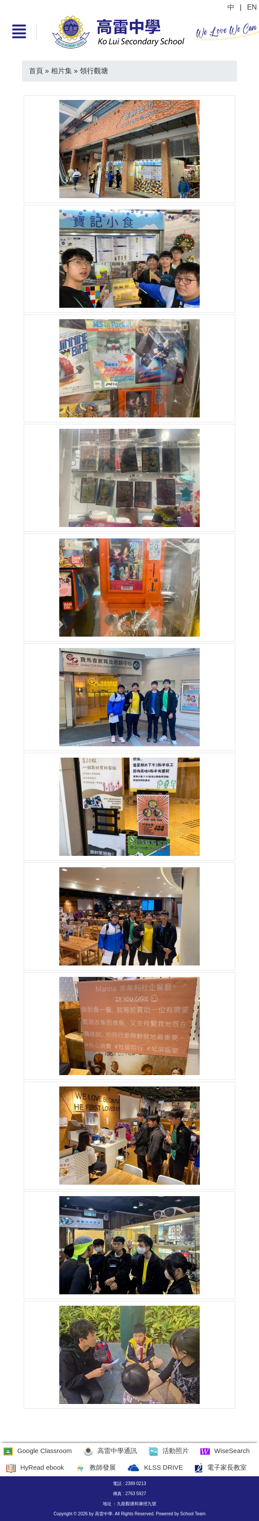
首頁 (36, 71)
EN (252, 7)
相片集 (61, 71)
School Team (192, 1513)
